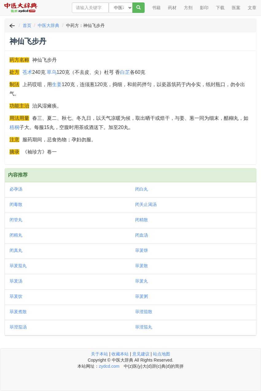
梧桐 (14, 127)
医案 (236, 7)
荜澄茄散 (143, 311)
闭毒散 (16, 204)
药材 (172, 7)
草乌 (51, 72)
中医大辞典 (48, 25)
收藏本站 (120, 353)
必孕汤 (16, 189)
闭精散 (141, 219)
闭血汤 (141, 235)
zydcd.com (109, 366)
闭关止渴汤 (146, 204)
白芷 (125, 72)
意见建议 (141, 353)
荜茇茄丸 (18, 265)
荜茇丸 (141, 281)
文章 (252, 7)
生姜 (57, 84)
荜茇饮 (16, 296)
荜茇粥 (141, 296)
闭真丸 (16, 250)
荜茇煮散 (18, 311)
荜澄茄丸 (143, 327)
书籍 (156, 7)
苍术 (27, 72)
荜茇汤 (16, 281)
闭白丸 (141, 189)
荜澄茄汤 (18, 327)
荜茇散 (141, 265)
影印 (204, 7)
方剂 (188, 7)
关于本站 (99, 353)
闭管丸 (16, 219)
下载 (220, 7)
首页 (27, 25)
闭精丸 (16, 235)
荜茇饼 (141, 250)
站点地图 (161, 353)
